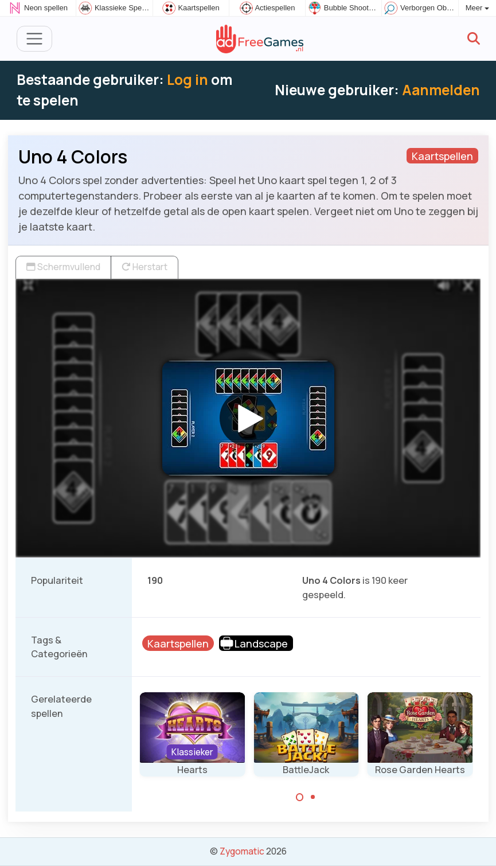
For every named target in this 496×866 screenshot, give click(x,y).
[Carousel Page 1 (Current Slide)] (300, 797)
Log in (187, 79)
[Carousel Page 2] (312, 797)
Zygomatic (242, 851)
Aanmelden (441, 89)
